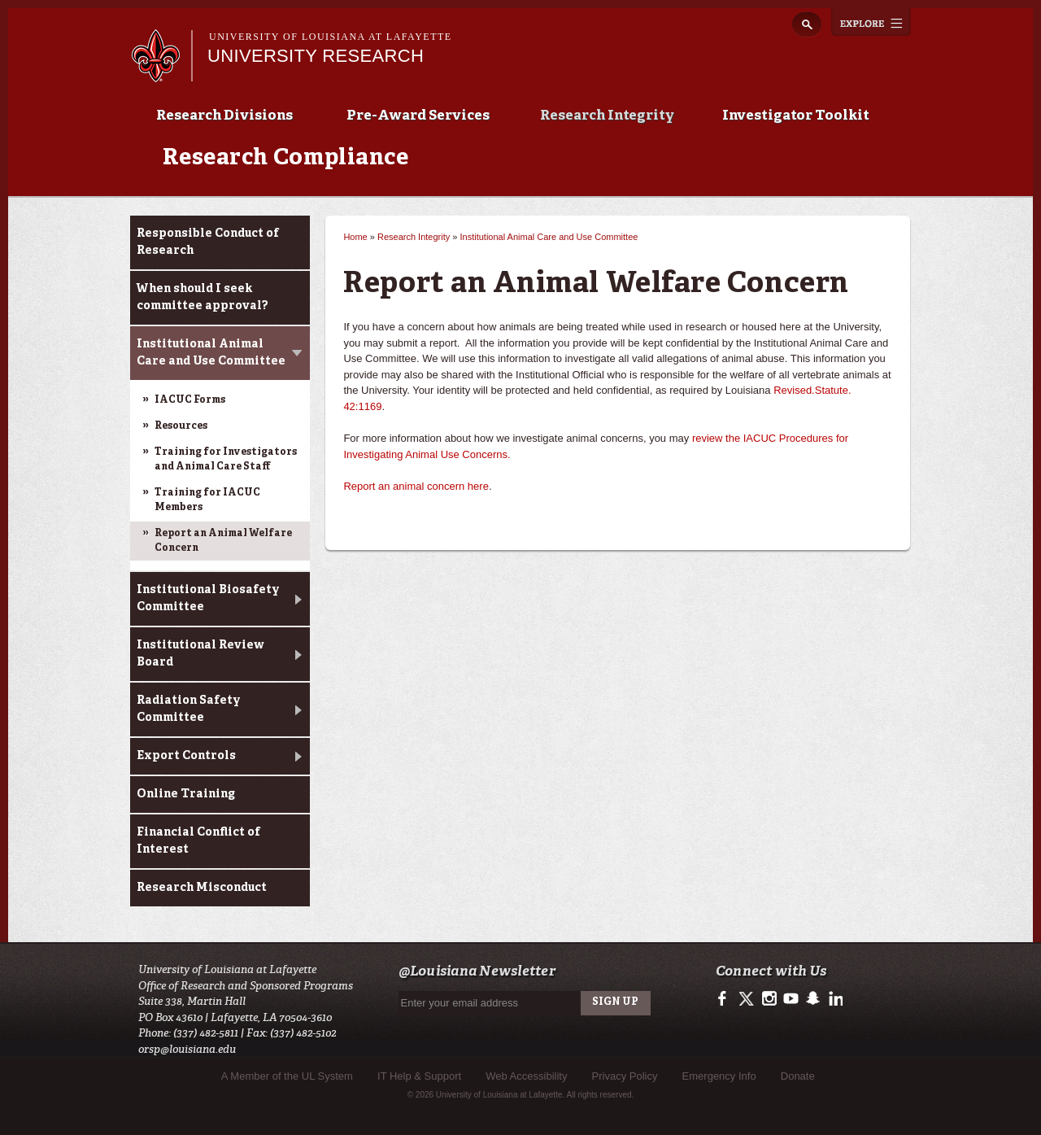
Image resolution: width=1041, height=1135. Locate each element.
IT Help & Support (419, 1076)
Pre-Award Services (418, 116)
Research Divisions (224, 116)
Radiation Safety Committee (189, 709)
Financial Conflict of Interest (198, 841)
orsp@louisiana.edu (187, 1049)
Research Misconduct (202, 887)
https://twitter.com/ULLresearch (747, 999)
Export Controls (186, 756)
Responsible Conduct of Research (208, 242)
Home (355, 237)
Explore (871, 22)
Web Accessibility (526, 1076)
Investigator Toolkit (795, 116)
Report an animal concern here (416, 486)
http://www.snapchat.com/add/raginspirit (812, 999)
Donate (798, 1076)
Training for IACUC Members (207, 500)
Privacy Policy (625, 1076)
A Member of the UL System (287, 1076)
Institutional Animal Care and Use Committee (211, 352)
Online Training (186, 794)
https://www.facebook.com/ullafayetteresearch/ (725, 999)
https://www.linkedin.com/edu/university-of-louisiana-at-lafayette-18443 (834, 999)
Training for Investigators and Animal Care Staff (226, 459)
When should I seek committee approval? (202, 297)
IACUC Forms (190, 400)
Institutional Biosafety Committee (208, 598)
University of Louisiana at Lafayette (330, 36)
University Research (315, 56)
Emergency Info (719, 1076)
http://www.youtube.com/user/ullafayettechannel (790, 999)
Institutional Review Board (200, 654)
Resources (181, 426)
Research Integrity (607, 116)
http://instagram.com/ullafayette (768, 999)
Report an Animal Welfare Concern (223, 541)
